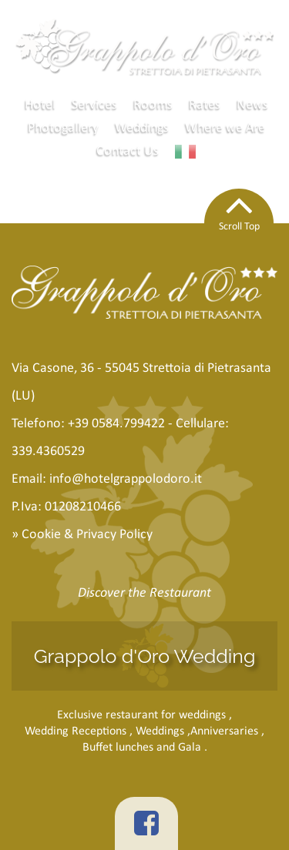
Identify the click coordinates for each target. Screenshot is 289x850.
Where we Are (225, 127)
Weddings (142, 127)
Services (94, 103)
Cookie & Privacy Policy (87, 533)
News (252, 103)
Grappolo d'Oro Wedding (145, 656)
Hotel (40, 103)
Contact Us (127, 150)
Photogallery (63, 127)
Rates (204, 103)
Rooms (153, 103)
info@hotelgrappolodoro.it (125, 478)
